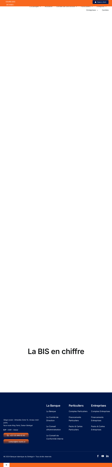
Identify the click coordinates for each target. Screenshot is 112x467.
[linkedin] (107, 456)
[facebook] (98, 456)
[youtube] (103, 456)
